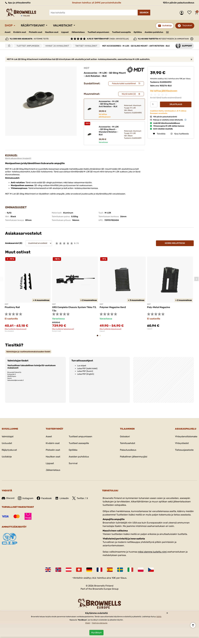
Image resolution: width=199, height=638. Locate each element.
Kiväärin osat (19, 32)
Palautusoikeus (128, 450)
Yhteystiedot (182, 443)
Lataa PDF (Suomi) (85, 371)
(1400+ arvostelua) (108, 39)
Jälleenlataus (78, 32)
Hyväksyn (96, 632)
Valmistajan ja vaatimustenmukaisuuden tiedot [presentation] (28, 352)
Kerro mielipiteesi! (175, 243)
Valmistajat (62, 25)
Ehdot (87, 623)
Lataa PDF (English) (85, 374)
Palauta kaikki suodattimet (124, 83)
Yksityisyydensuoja (99, 623)
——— (167, 32)
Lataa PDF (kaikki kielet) (87, 368)
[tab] (28, 352)
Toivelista (190, 12)
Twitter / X (80, 498)
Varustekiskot (9, 331)
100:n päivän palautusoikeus (178, 2)
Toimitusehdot (127, 443)
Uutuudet (7, 443)
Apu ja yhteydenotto (17, 2)
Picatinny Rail (12, 307)
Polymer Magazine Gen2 (113, 307)
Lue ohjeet (81, 366)
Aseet (7, 32)
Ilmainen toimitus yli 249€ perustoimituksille (96, 2)
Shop (9, 25)
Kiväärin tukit (56, 331)
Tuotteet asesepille (121, 32)
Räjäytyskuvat (33, 25)
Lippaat (65, 32)
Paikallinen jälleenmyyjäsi (133, 456)
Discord (8, 498)
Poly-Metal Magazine (158, 307)
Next (196, 279)
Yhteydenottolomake (186, 436)
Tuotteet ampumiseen (98, 32)
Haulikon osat (51, 32)
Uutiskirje (7, 456)
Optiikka (138, 32)
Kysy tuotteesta (180, 134)
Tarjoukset (187, 25)
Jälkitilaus (175, 104)
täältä (158, 617)
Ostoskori (125, 436)
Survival (73, 463)
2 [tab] (101, 337)
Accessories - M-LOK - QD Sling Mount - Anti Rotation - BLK (109, 104)
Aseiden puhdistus (154, 32)
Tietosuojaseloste (184, 450)
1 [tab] (98, 337)
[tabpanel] (27, 294)
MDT (86, 68)
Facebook (44, 498)
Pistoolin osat (35, 32)
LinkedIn (62, 498)
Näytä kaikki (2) (129, 94)
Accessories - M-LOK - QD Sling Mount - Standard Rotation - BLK (109, 131)
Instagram (25, 498)
